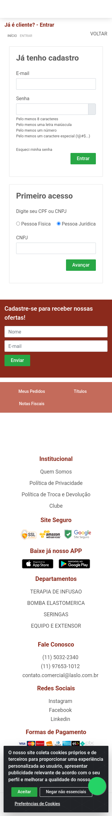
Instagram (59, 701)
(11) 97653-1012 (60, 666)
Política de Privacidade (56, 483)
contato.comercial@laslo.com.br (60, 675)
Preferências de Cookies (37, 803)
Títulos (80, 391)
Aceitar (24, 791)
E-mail (22, 73)
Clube (56, 506)
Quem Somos (56, 472)
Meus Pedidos (32, 391)
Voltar (98, 34)
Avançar (81, 265)
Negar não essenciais (66, 791)
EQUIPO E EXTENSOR (56, 626)
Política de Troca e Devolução (56, 495)
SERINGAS (56, 614)
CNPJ (22, 238)
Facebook (60, 710)
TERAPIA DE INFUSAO (56, 592)
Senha (22, 98)
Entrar (83, 158)
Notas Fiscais (32, 403)
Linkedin (59, 719)
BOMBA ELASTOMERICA (56, 603)
